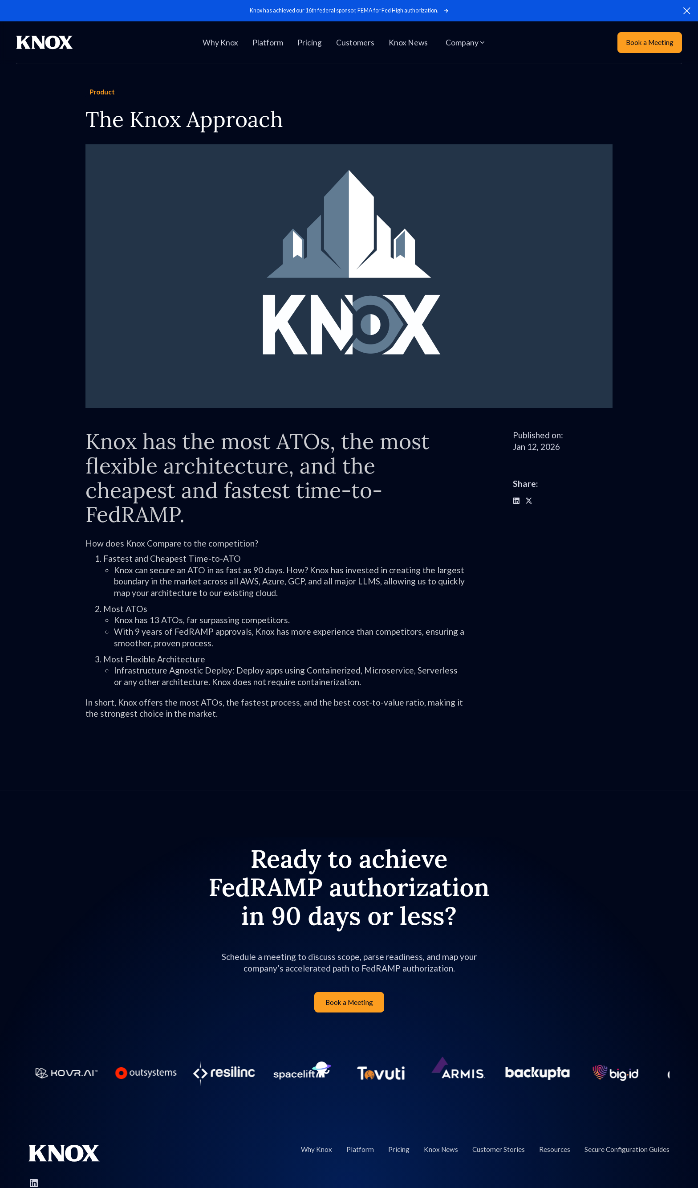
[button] (687, 10)
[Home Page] (44, 42)
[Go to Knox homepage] (64, 1153)
